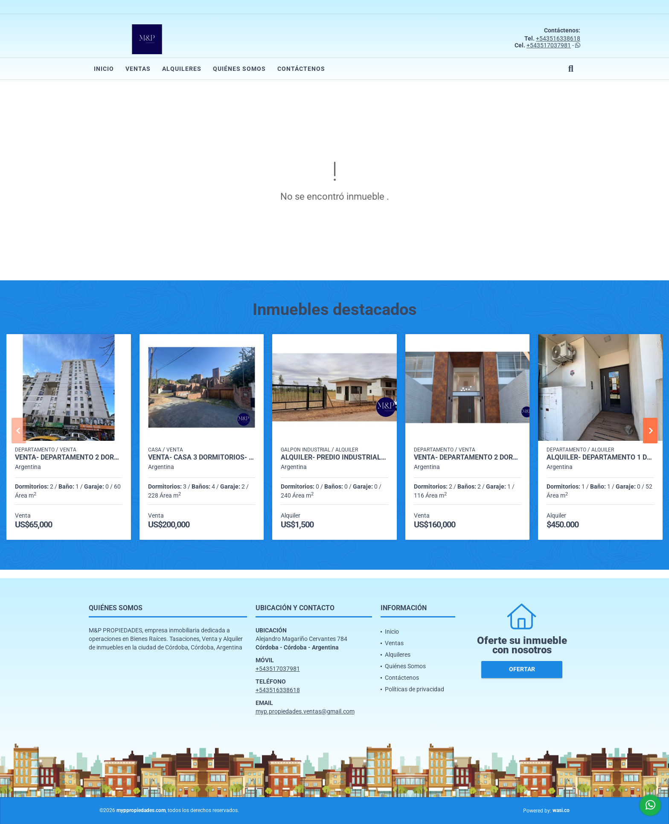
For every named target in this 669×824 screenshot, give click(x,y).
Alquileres (181, 68)
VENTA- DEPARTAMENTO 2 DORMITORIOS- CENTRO (68, 457)
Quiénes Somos (239, 68)
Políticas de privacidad (414, 689)
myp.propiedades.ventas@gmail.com (305, 711)
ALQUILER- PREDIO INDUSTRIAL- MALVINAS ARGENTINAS (334, 457)
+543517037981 (548, 45)
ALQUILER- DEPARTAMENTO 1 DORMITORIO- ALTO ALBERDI (600, 457)
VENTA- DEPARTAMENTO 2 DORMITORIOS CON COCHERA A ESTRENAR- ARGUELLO (467, 457)
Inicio (104, 68)
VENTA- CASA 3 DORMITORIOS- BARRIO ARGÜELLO (202, 457)
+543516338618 (558, 38)
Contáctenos (301, 68)
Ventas (138, 68)
